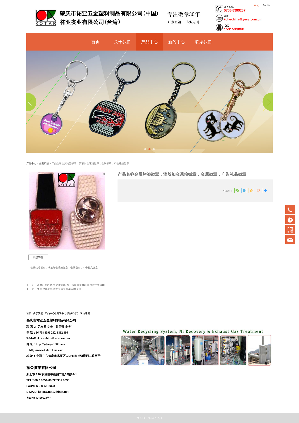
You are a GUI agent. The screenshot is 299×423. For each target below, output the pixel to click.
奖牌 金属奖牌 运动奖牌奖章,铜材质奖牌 (59, 289)
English (267, 5)
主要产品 (44, 163)
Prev (32, 102)
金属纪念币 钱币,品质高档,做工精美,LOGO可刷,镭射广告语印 (71, 285)
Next (267, 102)
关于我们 (122, 42)
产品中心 (149, 42)
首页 (95, 42)
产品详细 (38, 257)
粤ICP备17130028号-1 (149, 418)
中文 (256, 5)
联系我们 (203, 42)
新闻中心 (176, 42)
